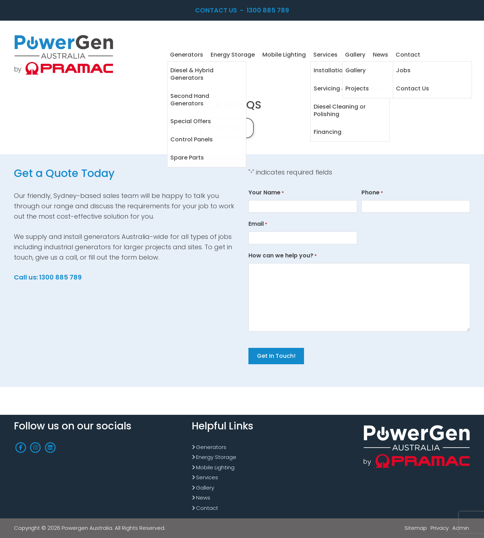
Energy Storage (216, 457)
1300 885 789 (268, 10)
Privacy (440, 528)
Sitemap (416, 528)
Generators (211, 447)
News (203, 497)
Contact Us (216, 10)
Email (257, 224)
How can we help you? (282, 255)
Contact (207, 508)
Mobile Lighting (215, 467)
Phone (372, 192)
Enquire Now (227, 128)
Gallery (205, 487)
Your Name (266, 192)
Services (207, 477)
